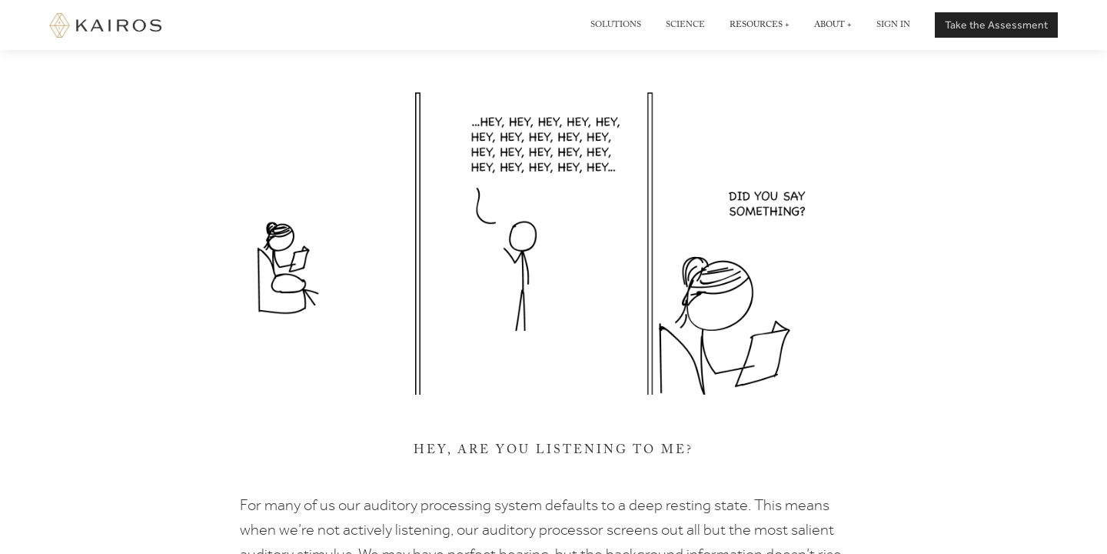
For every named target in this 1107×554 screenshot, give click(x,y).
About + (833, 25)
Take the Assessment (996, 24)
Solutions (615, 25)
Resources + (760, 25)
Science (685, 25)
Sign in (893, 25)
